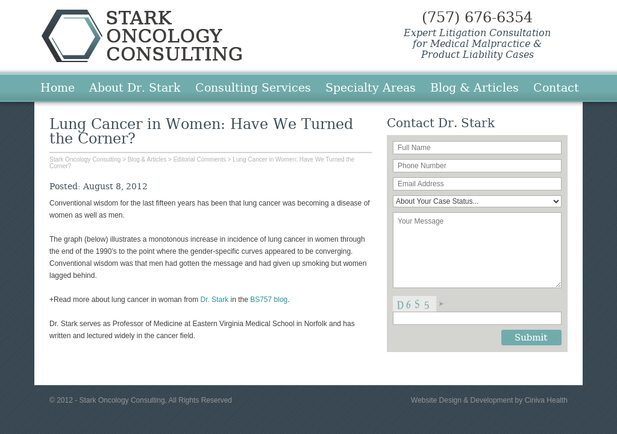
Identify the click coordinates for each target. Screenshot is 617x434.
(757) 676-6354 (477, 17)
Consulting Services (253, 87)
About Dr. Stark (135, 87)
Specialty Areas (370, 87)
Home (57, 87)
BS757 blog (268, 299)
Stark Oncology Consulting (142, 36)
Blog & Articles (474, 87)
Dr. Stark (214, 299)
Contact (556, 87)
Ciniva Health (546, 400)
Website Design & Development (462, 400)
